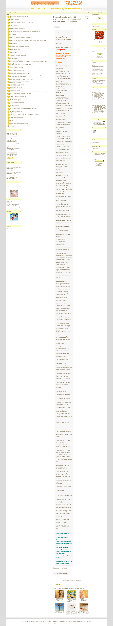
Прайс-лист (94, 72)
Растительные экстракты (14, 94)
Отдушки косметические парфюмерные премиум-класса (21, 79)
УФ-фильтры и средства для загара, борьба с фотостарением (22, 108)
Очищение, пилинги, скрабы (15, 82)
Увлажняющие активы (14, 105)
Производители (96, 146)
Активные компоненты (31, 12)
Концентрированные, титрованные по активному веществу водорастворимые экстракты (28, 61)
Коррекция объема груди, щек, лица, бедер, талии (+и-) (21, 64)
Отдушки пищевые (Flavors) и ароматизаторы (19, 81)
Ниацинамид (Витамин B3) (99, 94)
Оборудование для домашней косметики (18, 124)
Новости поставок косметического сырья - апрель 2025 (14, 175)
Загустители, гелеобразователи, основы (18, 53)
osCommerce (58, 624)
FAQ (7, 228)
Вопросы (9, 226)
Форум (8, 129)
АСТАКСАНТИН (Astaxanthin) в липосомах (99, 40)
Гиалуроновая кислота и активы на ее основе (19, 46)
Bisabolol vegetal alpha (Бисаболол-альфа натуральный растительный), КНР (71, 600)
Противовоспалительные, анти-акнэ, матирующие (20, 93)
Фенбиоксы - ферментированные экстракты (18, 112)
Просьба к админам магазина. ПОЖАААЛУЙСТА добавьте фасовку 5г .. (98, 81)
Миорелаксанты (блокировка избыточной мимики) (20, 73)
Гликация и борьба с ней (14, 49)
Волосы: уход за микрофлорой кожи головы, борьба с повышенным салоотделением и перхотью (30, 41)
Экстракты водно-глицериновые (16, 117)
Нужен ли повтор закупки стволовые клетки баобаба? (13, 143)
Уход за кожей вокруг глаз (14, 109)
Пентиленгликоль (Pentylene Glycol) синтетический (83, 599)
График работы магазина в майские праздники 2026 (12, 165)
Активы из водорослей (14, 25)
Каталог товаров (21, 12)
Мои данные (89, 12)
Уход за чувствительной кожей (16, 111)
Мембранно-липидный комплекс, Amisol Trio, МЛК (99, 93)
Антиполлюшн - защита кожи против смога (18, 29)
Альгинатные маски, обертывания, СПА (17, 28)
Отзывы (94, 78)
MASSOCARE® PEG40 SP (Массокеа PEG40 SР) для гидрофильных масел (83, 612)
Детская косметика (13, 52)
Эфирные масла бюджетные (15, 121)
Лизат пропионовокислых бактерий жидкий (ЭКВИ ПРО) (13, 153)
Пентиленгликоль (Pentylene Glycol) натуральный (59, 599)
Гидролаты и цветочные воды (15, 47)
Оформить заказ (103, 12)
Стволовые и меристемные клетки (16, 102)
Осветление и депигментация (15, 78)
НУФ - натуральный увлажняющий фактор (18, 76)
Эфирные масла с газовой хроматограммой (18, 123)
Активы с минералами (14, 26)
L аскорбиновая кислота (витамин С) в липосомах (12, 134)
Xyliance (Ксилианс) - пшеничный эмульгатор (12, 141)
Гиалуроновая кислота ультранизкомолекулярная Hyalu (12, 146)
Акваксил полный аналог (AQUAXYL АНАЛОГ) (12, 155)
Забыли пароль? (99, 57)
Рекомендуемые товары (97, 70)
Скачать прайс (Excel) (97, 73)
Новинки (9, 211)
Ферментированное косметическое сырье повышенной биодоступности (24, 114)
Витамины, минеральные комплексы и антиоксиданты (21, 35)
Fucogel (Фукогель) (98, 88)
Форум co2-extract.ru (12, 132)
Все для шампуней (13, 44)
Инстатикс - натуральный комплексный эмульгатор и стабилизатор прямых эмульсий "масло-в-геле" (71, 613)
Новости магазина (96, 141)
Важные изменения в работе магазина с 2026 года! (13, 170)
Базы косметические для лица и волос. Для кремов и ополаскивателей (24, 31)
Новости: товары (96, 142)
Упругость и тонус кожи (14, 106)
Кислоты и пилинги (13, 58)
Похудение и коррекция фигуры (16, 88)
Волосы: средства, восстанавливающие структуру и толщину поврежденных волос (27, 38)
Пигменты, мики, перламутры (15, 87)
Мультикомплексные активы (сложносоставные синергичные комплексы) (25, 75)
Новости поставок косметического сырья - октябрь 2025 (14, 173)
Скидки (94, 29)
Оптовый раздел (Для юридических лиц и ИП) (19, 16)
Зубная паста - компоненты (15, 57)
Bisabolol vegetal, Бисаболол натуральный (72, 580)
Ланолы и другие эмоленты (15, 66)
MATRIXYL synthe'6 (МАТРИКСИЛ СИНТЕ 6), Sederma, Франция (99, 114)
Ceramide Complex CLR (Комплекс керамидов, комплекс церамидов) (99, 99)
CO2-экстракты (12, 17)
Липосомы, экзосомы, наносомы (16, 67)
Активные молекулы (13, 20)
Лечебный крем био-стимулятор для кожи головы (13, 149)
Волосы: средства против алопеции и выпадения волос (21, 37)
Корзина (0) (95, 12)
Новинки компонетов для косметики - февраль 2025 (12, 178)
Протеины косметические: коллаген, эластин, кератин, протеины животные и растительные (29, 91)
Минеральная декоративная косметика (17, 72)
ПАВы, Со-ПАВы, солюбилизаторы (16, 84)
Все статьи (9, 202)
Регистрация (99, 56)
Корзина (94, 24)
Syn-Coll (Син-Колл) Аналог (14, 221)
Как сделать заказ (96, 67)
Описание (56, 27)
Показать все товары (11, 126)
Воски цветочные (13, 43)
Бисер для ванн (12, 34)
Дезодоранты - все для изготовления (17, 50)
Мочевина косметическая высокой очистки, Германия (100, 108)
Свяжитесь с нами (96, 74)
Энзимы (11, 120)
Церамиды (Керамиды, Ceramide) (16, 115)
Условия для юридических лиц (98, 66)
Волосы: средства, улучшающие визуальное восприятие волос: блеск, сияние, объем (27, 40)
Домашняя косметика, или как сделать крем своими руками (13, 207)
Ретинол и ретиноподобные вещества (17, 96)
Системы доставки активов (15, 99)
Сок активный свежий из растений (16, 100)
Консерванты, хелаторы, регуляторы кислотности (20, 60)
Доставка (94, 63)
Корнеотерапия (12, 63)
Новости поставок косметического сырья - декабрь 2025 (14, 168)
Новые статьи (9, 201)
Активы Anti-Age (12, 23)
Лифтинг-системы (13, 69)
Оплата (94, 65)
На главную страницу (11, 12)
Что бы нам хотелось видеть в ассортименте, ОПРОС (13, 136)
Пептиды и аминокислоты (15, 85)
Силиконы (11, 97)
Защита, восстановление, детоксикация (17, 55)
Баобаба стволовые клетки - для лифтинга (59, 612)
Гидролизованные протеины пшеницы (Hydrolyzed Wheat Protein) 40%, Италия (100, 103)
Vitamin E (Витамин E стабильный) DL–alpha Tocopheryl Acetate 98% (99, 110)
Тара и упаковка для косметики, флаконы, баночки (20, 103)
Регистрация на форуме (97, 69)
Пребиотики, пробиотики (14, 90)
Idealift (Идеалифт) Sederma (100, 112)
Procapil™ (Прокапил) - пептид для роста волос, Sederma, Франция (99, 96)
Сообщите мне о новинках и (101, 132)
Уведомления (95, 127)
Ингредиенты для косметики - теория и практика (13, 205)
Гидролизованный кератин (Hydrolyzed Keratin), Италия (100, 106)
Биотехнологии (12, 32)
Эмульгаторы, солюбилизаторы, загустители (18, 118)
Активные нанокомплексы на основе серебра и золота (21, 22)
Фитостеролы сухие (11, 150)
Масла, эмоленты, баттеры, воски (16, 70)
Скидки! (94, 62)
